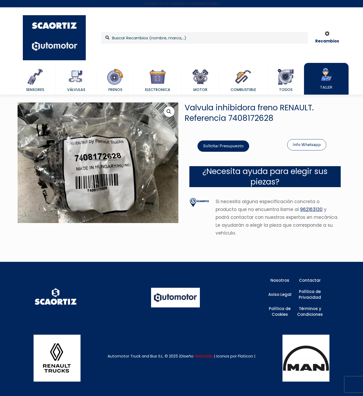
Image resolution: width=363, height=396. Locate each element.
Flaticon (245, 356)
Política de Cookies (280, 311)
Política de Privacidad (310, 294)
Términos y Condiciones (310, 311)
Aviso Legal (279, 294)
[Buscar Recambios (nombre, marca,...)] (205, 38)
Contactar (310, 280)
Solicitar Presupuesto (223, 146)
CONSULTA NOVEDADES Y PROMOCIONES (181, 3)
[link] (57, 358)
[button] (169, 111)
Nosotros (279, 280)
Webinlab (204, 356)
